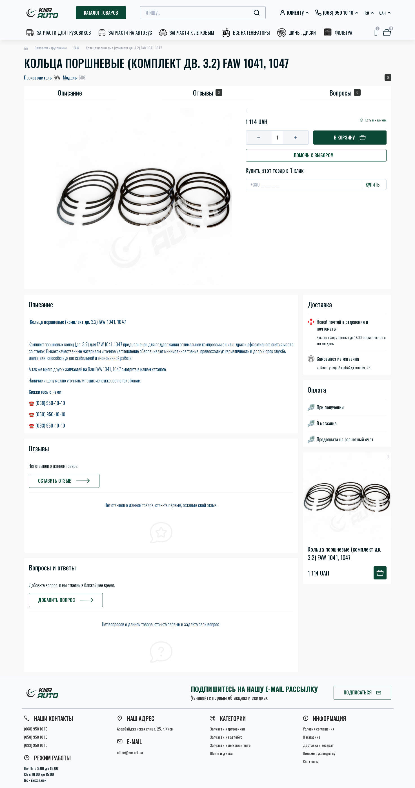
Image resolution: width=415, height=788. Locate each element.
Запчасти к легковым (192, 32)
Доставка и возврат (318, 745)
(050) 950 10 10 (35, 737)
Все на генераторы (251, 32)
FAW (76, 47)
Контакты (310, 761)
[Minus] (259, 137)
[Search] (256, 12)
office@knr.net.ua (130, 752)
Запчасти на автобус (130, 32)
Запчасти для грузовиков (64, 32)
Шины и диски (221, 753)
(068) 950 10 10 (35, 729)
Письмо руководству (319, 753)
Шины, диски (302, 32)
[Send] (370, 184)
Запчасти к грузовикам (51, 47)
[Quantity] (277, 137)
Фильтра (343, 32)
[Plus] (296, 137)
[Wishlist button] (388, 457)
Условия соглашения (318, 729)
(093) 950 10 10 (35, 745)
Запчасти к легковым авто (230, 745)
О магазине (311, 737)
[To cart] (380, 572)
